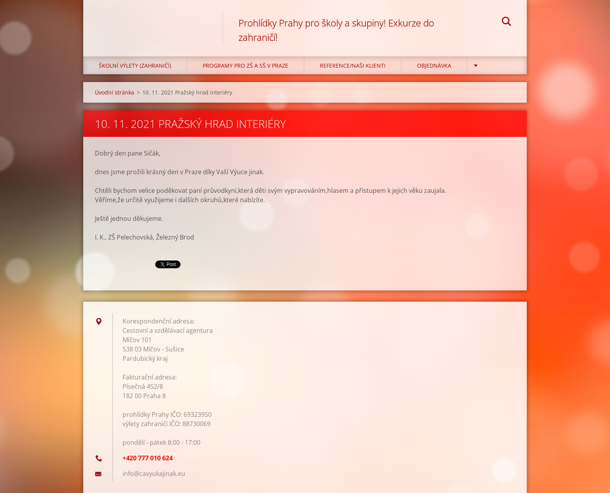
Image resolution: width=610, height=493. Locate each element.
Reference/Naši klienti (353, 65)
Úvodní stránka (114, 92)
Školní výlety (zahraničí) (135, 65)
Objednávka (434, 65)
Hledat (506, 23)
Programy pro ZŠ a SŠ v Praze (245, 65)
